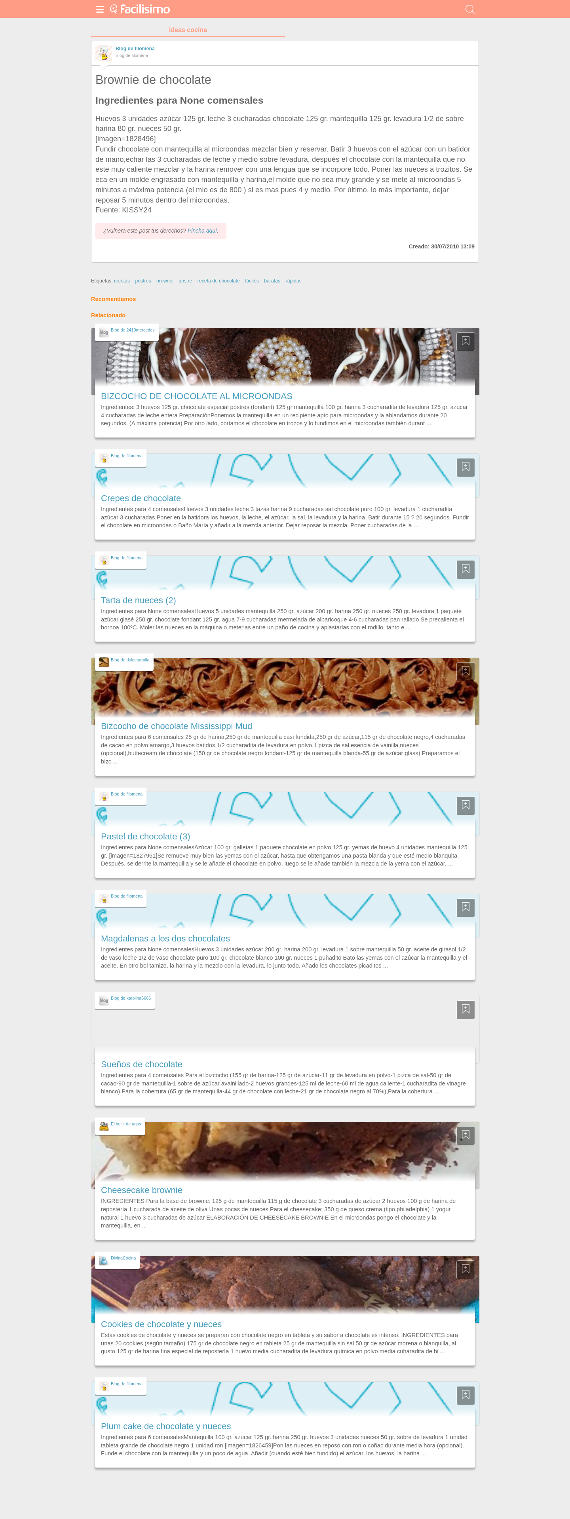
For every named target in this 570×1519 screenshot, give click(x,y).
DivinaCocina (123, 1258)
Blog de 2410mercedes (133, 330)
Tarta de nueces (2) (138, 600)
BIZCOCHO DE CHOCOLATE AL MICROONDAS (197, 396)
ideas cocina (188, 30)
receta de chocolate (219, 280)
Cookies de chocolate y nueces (161, 1324)
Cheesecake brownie (141, 1190)
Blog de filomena (135, 48)
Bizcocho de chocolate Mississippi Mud (176, 726)
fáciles (252, 280)
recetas (122, 280)
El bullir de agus (126, 1123)
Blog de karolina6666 (131, 998)
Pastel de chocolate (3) (145, 836)
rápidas (294, 280)
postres (143, 280)
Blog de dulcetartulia (130, 659)
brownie (164, 280)
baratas (272, 280)
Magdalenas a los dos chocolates (165, 938)
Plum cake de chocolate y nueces (166, 1426)
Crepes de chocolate (141, 498)
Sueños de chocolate (141, 1064)
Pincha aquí (202, 230)
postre (185, 280)
